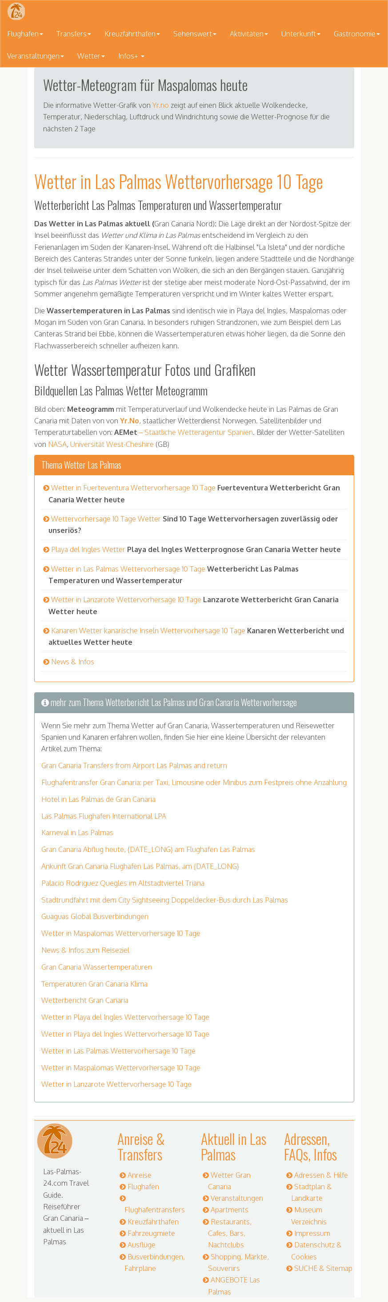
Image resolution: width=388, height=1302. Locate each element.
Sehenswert (194, 33)
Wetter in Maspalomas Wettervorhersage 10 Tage (120, 933)
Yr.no (160, 105)
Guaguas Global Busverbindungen (94, 916)
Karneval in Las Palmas (77, 832)
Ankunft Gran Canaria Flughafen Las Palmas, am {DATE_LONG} (140, 866)
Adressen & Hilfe (321, 1175)
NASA (57, 444)
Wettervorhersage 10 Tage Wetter (106, 518)
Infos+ (131, 55)
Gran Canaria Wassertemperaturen (96, 967)
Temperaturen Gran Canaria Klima (94, 983)
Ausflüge (142, 1244)
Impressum (312, 1233)
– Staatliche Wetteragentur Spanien (195, 432)
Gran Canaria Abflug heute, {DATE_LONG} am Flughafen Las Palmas (148, 849)
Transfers (73, 33)
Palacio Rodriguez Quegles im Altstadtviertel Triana (122, 883)
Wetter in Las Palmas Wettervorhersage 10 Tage (128, 568)
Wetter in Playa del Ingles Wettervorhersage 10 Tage (125, 1017)
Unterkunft (300, 33)
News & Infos (72, 661)
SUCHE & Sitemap (323, 1268)
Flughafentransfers (154, 1209)
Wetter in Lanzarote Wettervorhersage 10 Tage (126, 599)
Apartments (229, 1209)
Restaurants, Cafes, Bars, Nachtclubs (230, 1233)
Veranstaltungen (35, 55)
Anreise (140, 1175)
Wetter (91, 55)
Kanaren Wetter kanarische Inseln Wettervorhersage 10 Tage (148, 630)
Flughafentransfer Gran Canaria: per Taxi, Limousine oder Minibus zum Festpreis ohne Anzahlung (194, 782)
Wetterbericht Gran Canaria (84, 1000)
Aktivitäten (249, 33)
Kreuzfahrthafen (132, 33)
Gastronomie (357, 33)
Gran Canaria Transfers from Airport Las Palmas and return (134, 765)
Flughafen (25, 33)
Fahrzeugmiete (151, 1233)
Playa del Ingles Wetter (88, 549)
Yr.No (129, 420)
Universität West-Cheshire (112, 444)
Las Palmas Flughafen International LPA (103, 816)
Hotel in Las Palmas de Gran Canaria (98, 799)
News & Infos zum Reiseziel (85, 950)
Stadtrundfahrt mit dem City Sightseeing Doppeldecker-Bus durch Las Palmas (164, 900)
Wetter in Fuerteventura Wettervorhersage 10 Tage (133, 487)
